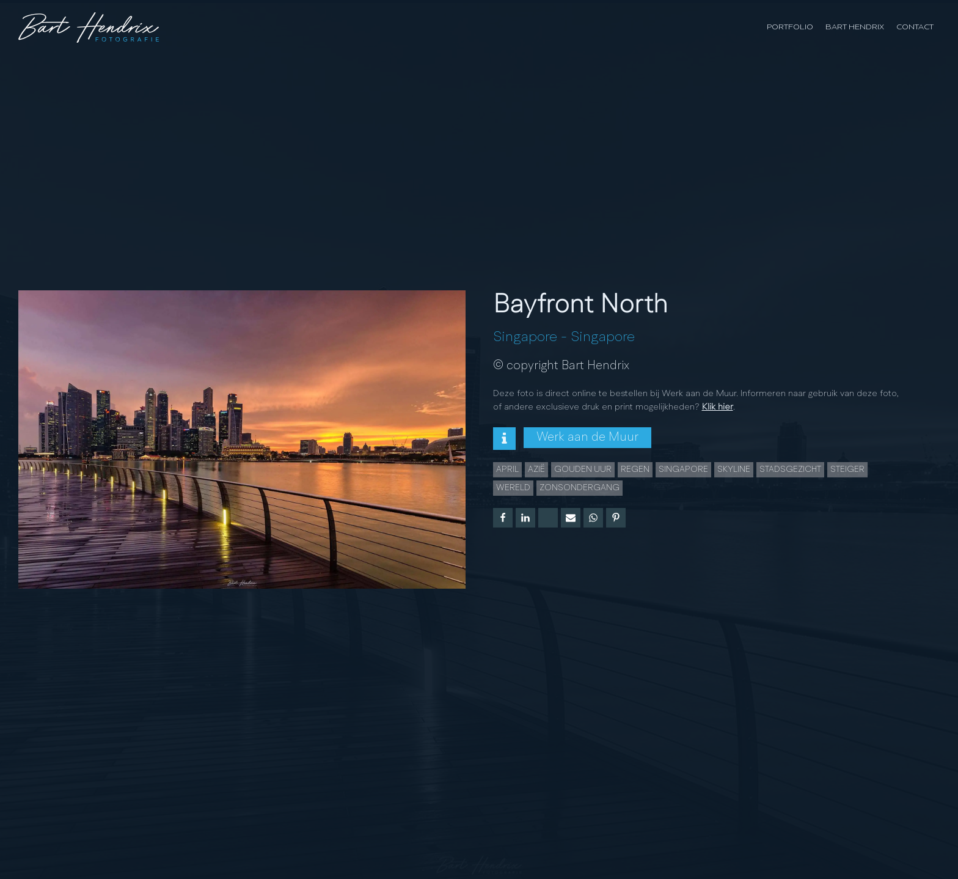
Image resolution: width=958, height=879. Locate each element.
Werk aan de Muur (587, 438)
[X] (548, 518)
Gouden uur (583, 469)
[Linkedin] (525, 518)
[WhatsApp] (593, 518)
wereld (513, 488)
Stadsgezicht (790, 469)
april (507, 469)
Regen (635, 469)
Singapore (525, 337)
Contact (915, 27)
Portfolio (790, 27)
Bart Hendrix (854, 27)
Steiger (847, 469)
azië (536, 469)
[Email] (570, 518)
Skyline (733, 469)
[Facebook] (503, 518)
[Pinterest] (616, 518)
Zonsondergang (579, 488)
